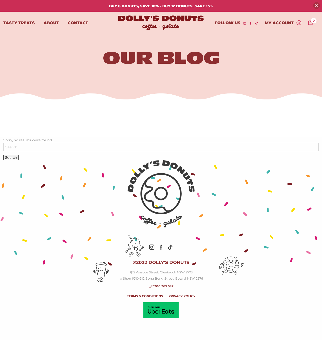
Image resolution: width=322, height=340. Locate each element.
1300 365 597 (161, 286)
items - (312, 22)
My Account (283, 22)
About (51, 22)
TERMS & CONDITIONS (145, 296)
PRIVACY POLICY (181, 296)
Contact (78, 22)
